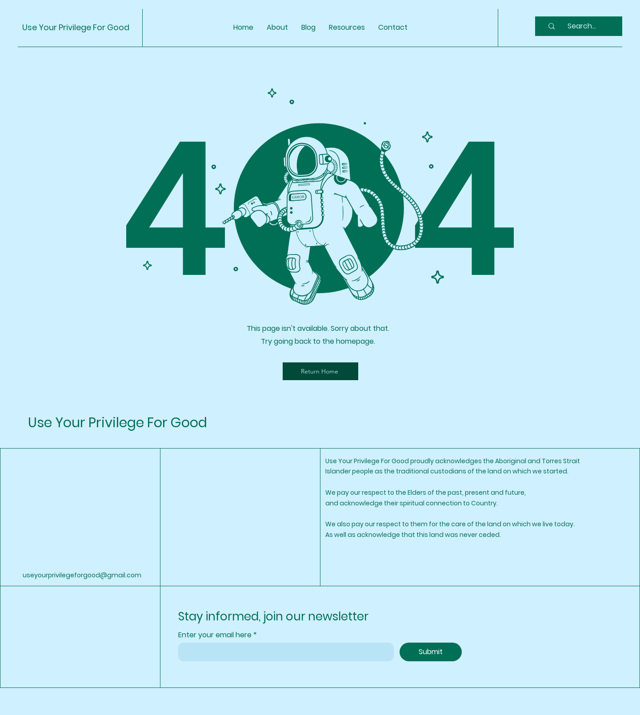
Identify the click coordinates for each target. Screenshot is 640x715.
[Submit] (431, 652)
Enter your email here (215, 635)
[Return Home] (320, 371)
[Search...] (582, 26)
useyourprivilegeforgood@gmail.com (82, 575)
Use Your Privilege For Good (75, 27)
